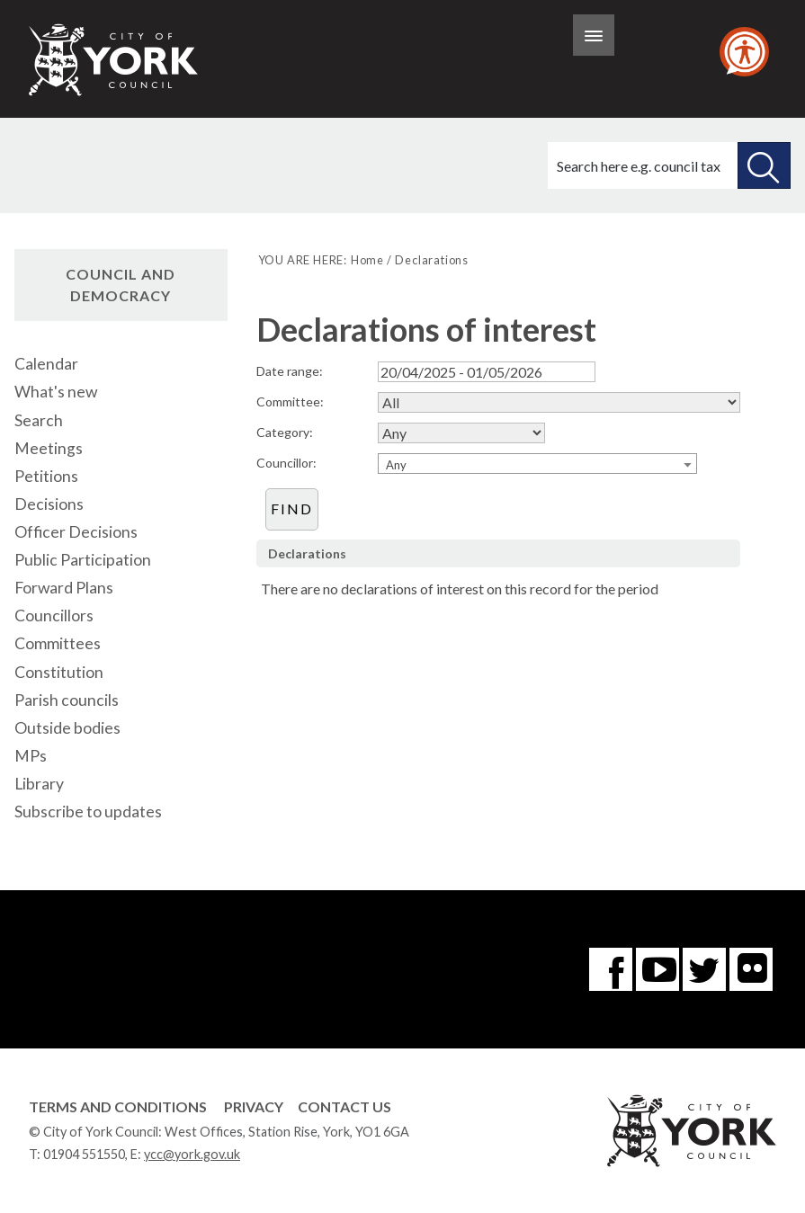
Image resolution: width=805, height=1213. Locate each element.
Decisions (49, 504)
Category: (284, 432)
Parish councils (66, 700)
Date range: (289, 371)
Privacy (253, 1106)
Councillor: (286, 462)
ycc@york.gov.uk (192, 1154)
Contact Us (344, 1106)
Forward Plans (63, 587)
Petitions (46, 476)
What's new (55, 391)
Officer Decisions (76, 531)
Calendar (46, 363)
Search (38, 420)
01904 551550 (84, 1154)
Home (367, 260)
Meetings (48, 448)
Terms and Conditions (118, 1106)
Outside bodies (67, 727)
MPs (30, 755)
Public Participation (82, 559)
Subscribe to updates (88, 811)
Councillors (54, 615)
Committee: (290, 401)
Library (39, 783)
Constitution (58, 672)
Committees (57, 643)
